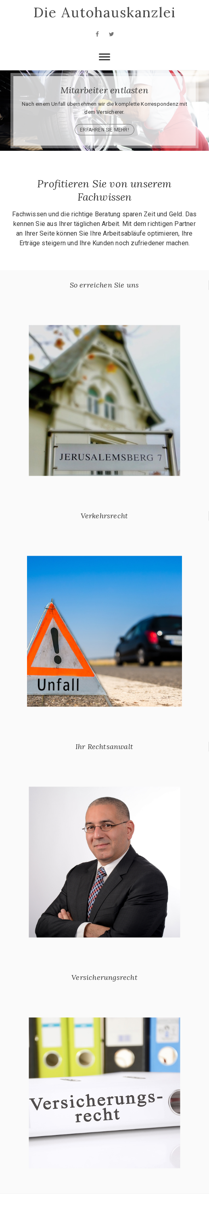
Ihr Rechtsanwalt (104, 746)
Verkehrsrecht (104, 515)
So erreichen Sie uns (104, 285)
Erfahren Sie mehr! (104, 129)
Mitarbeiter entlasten (104, 89)
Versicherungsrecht (104, 977)
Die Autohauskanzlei (104, 12)
